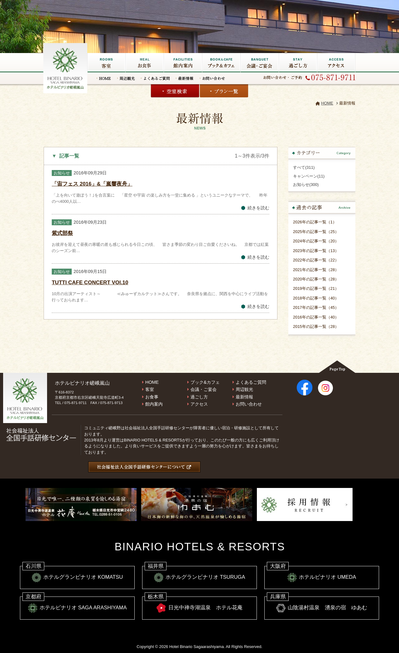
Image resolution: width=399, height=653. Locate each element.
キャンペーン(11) (308, 176)
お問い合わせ (212, 78)
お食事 (144, 62)
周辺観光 (126, 78)
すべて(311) (304, 167)
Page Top (337, 366)
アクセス (336, 62)
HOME (104, 78)
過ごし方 (298, 62)
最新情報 (185, 78)
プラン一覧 (224, 90)
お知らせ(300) (306, 184)
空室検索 (175, 90)
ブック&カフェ (221, 62)
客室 (106, 62)
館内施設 (183, 62)
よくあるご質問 (155, 78)
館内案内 (154, 404)
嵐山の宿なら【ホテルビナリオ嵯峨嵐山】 (65, 67)
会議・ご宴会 (259, 62)
